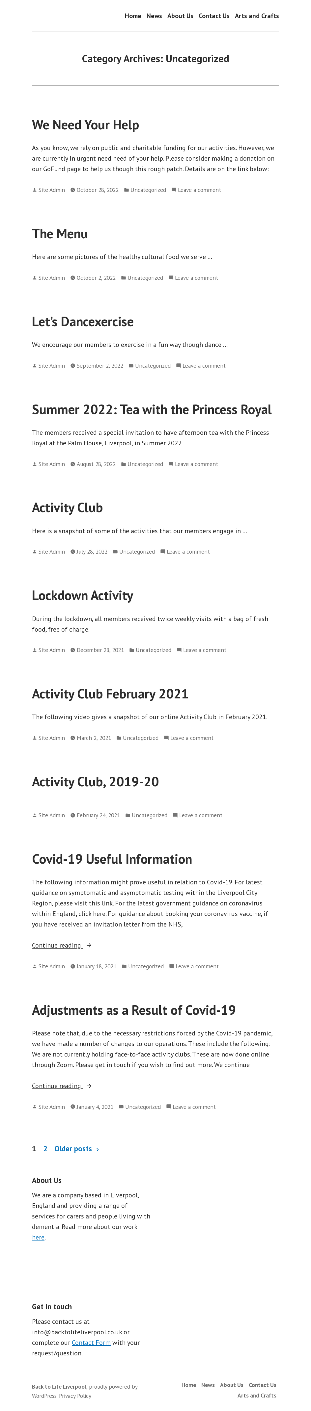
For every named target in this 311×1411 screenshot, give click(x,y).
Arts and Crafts (257, 15)
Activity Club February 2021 (110, 693)
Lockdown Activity (82, 595)
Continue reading (76, 945)
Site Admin (52, 190)
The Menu (60, 233)
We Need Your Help (85, 124)
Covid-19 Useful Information (112, 858)
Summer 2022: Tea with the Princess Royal (152, 409)
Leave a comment (199, 190)
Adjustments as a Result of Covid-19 (134, 1009)
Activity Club (67, 507)
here (38, 1237)
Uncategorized (148, 190)
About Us (180, 15)
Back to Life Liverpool (59, 1386)
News (154, 15)
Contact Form (91, 1342)
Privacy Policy (75, 1395)
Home (133, 15)
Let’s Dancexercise (83, 321)
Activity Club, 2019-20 (95, 781)
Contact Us (214, 15)
